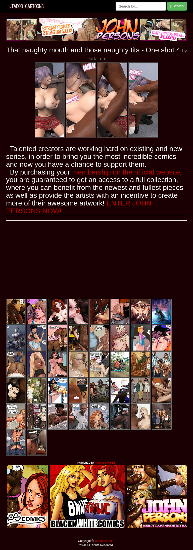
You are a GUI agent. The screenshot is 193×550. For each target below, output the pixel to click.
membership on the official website (126, 172)
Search (177, 6)
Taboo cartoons (104, 541)
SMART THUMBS (105, 462)
